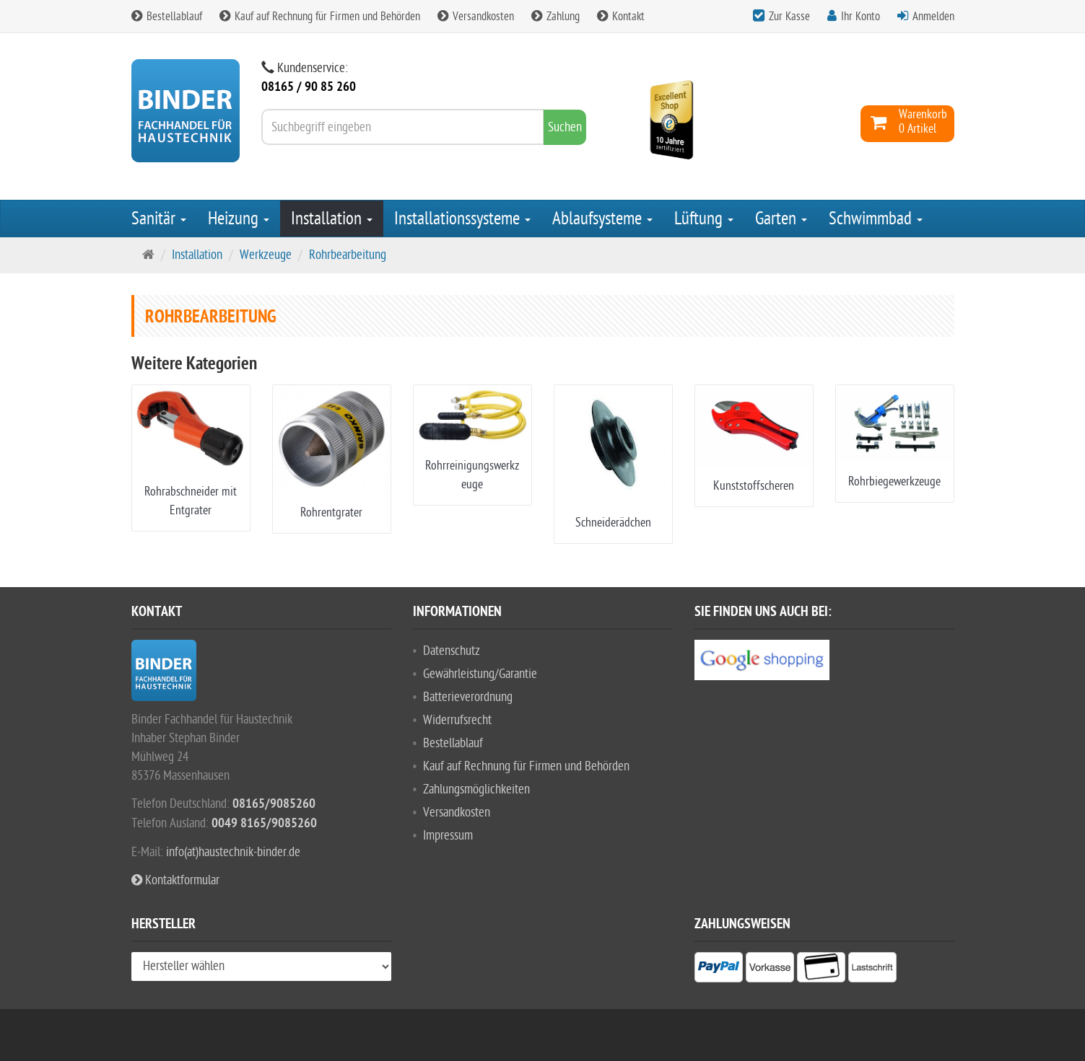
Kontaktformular (175, 880)
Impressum (448, 835)
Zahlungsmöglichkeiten (476, 789)
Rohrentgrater (331, 512)
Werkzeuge (266, 255)
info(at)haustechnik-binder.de (233, 852)
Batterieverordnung (468, 697)
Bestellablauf (166, 16)
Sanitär (158, 218)
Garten (781, 218)
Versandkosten (475, 16)
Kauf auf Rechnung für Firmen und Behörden (319, 16)
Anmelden (933, 16)
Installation (331, 218)
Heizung (238, 218)
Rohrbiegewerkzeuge (894, 481)
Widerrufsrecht (457, 720)
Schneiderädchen (613, 522)
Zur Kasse (789, 16)
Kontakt (621, 16)
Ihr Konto (860, 16)
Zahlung (555, 16)
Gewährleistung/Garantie (480, 674)
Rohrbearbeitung (347, 255)
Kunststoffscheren (753, 486)
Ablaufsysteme (602, 218)
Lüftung (703, 218)
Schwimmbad (876, 218)
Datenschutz (451, 651)
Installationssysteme (462, 218)
